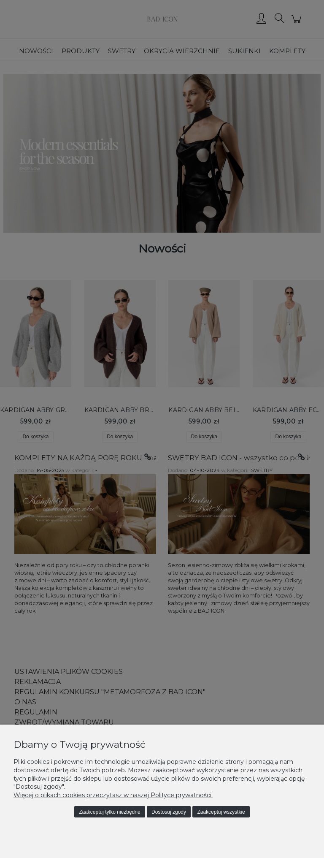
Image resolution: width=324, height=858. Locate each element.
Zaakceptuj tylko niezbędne (109, 812)
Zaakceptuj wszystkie (221, 812)
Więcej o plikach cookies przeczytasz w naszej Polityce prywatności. (113, 795)
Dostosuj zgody (168, 812)
